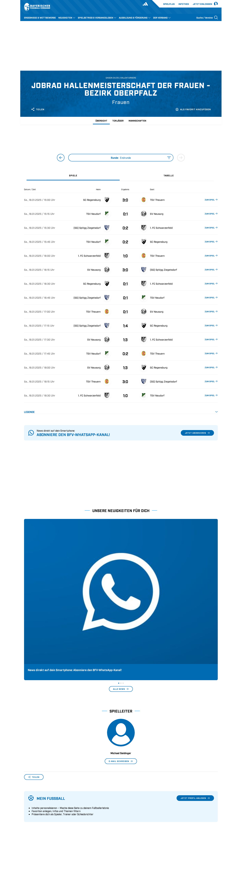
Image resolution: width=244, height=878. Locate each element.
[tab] (73, 175)
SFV (26, 855)
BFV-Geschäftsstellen (84, 815)
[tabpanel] (121, 301)
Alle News (121, 593)
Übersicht (101, 120)
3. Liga (126, 810)
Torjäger (118, 120)
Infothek (183, 4)
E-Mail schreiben (121, 666)
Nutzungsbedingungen (175, 855)
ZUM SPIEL (211, 199)
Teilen (37, 109)
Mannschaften (137, 120)
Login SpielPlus (81, 825)
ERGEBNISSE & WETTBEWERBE (40, 17)
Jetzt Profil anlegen (195, 703)
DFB (34, 855)
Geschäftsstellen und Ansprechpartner (44, 806)
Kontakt (28, 825)
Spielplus (169, 4)
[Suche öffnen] (207, 17)
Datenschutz (196, 855)
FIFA (51, 855)
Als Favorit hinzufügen (193, 109)
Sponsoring (30, 810)
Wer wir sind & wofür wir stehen (41, 801)
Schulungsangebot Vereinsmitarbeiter (93, 810)
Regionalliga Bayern (133, 815)
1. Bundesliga (130, 801)
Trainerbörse (80, 820)
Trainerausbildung (83, 806)
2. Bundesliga (130, 806)
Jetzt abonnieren (197, 433)
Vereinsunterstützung (35, 815)
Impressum (212, 855)
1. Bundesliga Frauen (134, 820)
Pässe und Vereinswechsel (87, 801)
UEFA (42, 855)
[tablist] (121, 175)
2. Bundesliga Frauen (134, 825)
